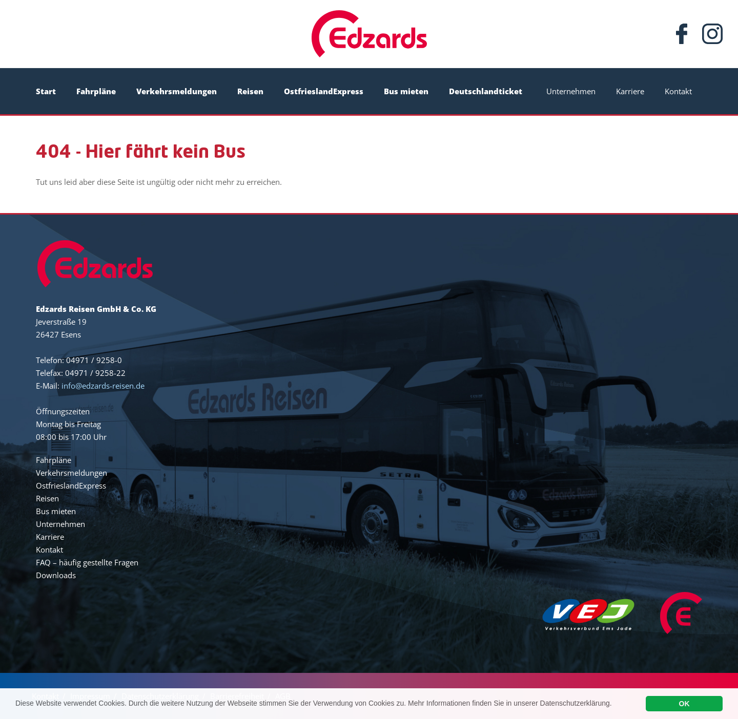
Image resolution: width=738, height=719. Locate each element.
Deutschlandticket (485, 91)
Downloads (56, 575)
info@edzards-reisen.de (103, 385)
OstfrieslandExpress (323, 91)
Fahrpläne (96, 91)
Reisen (250, 91)
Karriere (630, 91)
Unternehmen (571, 91)
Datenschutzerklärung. (576, 706)
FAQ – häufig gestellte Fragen (87, 562)
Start (46, 91)
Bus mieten (406, 91)
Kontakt (678, 91)
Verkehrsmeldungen (176, 91)
